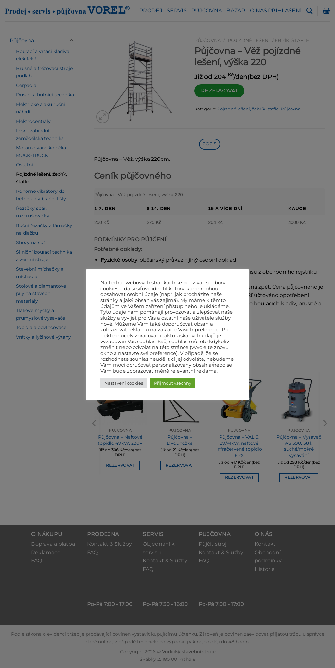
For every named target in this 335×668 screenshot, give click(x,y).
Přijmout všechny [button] (172, 383)
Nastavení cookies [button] (123, 383)
